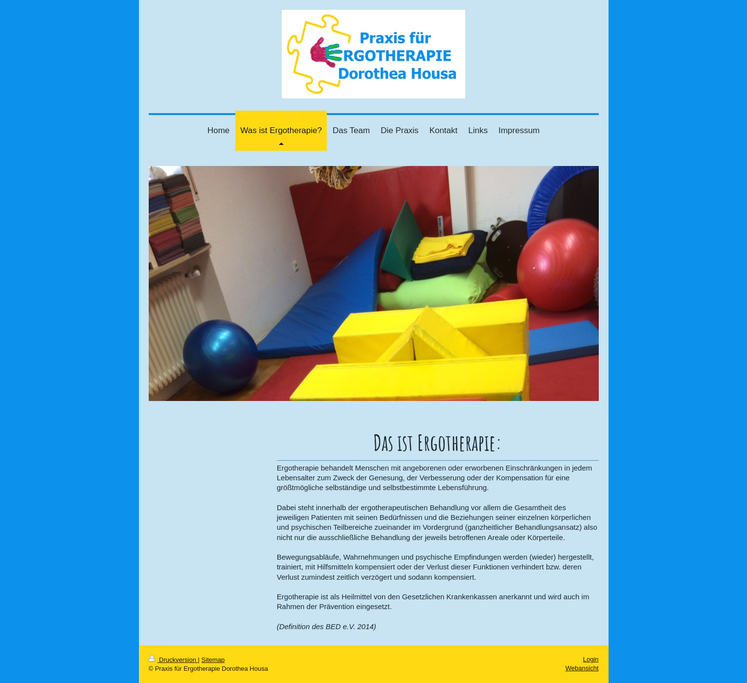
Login (591, 659)
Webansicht (582, 668)
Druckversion (173, 659)
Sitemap (213, 659)
